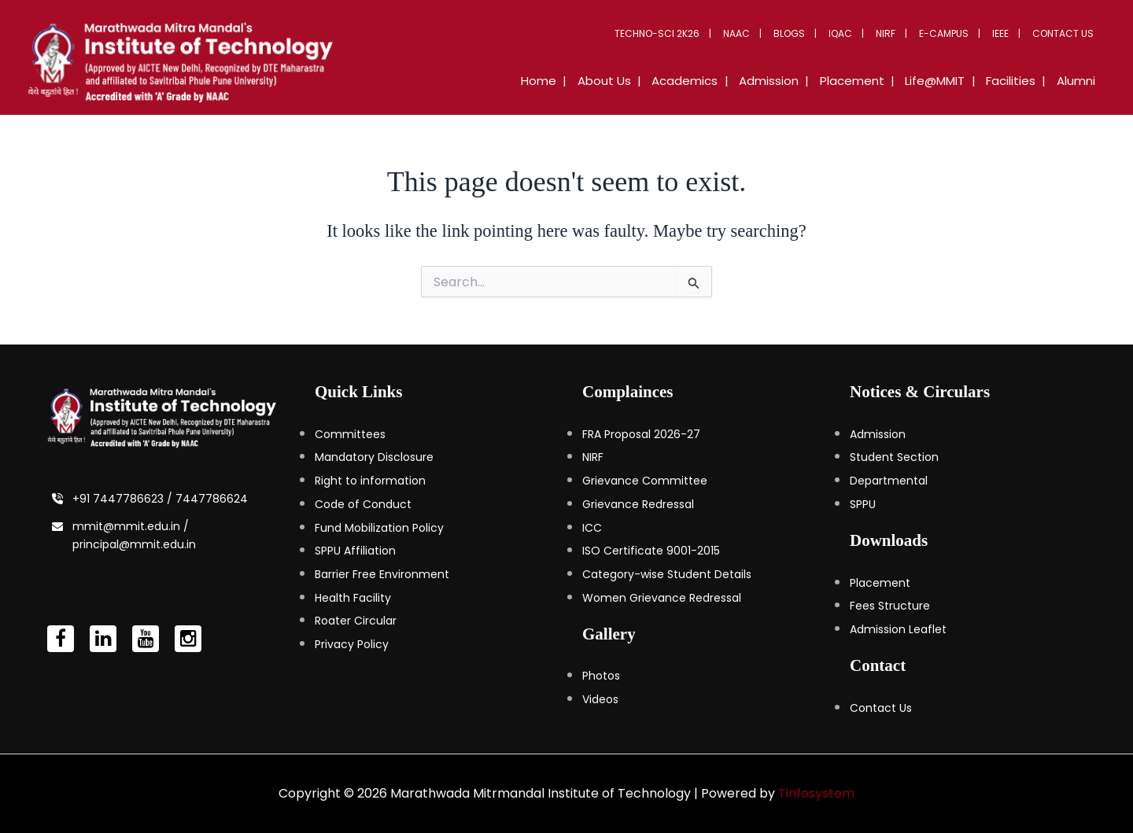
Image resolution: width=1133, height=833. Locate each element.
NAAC (762, 33)
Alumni (1078, 80)
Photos (601, 676)
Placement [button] (870, 80)
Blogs (811, 33)
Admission (878, 434)
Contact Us (1065, 33)
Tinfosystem (816, 793)
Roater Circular (356, 620)
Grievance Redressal (638, 504)
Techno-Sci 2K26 (686, 33)
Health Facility (353, 598)
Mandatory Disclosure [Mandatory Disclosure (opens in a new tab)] (374, 457)
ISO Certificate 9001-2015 (651, 550)
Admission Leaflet (898, 629)
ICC (592, 528)
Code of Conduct (363, 504)
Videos (600, 699)
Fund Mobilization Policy (379, 528)
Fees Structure (890, 606)
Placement (880, 583)
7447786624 (211, 499)
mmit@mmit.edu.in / (130, 526)
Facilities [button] (1018, 80)
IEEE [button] (1006, 33)
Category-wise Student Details (666, 574)
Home (578, 80)
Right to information (370, 480)
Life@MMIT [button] (948, 80)
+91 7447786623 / (123, 499)
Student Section (894, 457)
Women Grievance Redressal (661, 598)
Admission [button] (792, 80)
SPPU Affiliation (355, 550)
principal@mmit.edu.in (134, 544)
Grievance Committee (644, 480)
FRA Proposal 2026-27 (641, 434)
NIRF (900, 33)
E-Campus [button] (954, 33)
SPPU (863, 504)
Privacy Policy (352, 644)
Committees (350, 434)
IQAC (858, 33)
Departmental (889, 480)
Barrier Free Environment (382, 574)
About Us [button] (638, 80)
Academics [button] (714, 80)
